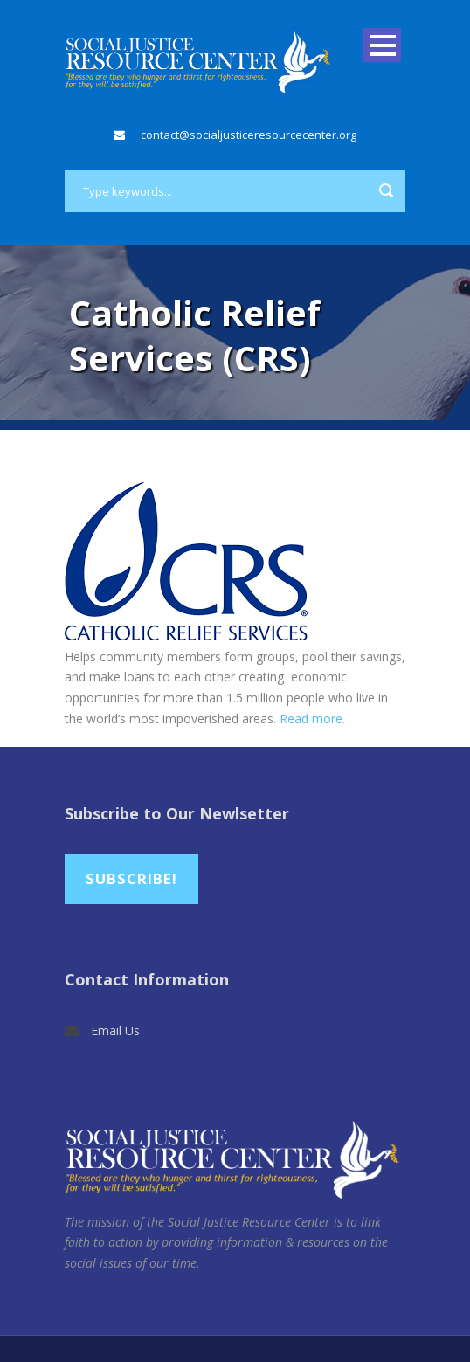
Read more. (312, 718)
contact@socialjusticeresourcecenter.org (248, 134)
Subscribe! (131, 878)
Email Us (115, 1030)
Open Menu (382, 45)
